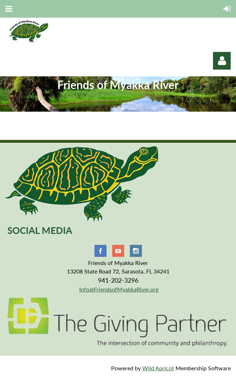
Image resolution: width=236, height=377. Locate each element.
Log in (222, 61)
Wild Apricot (158, 368)
